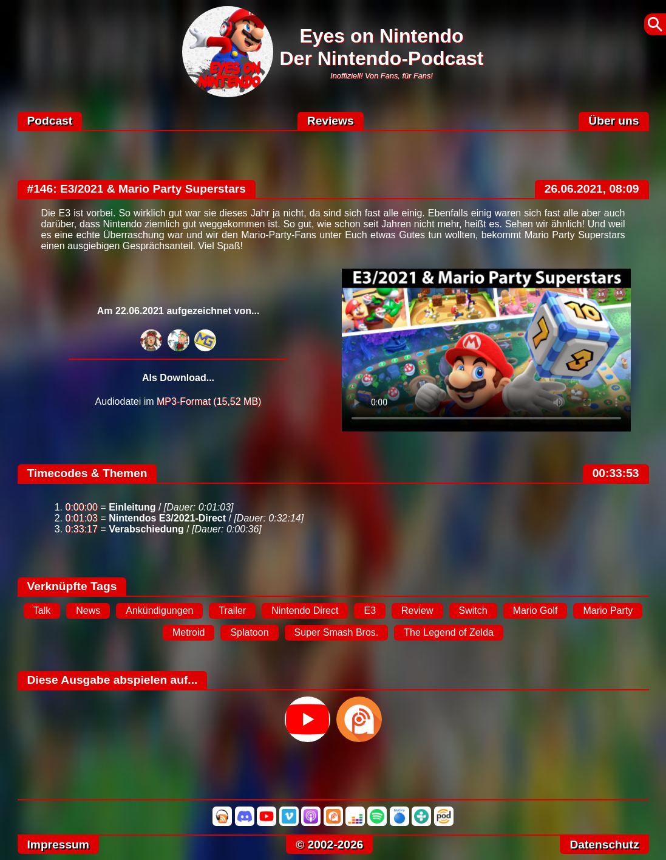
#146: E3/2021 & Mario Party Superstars (136, 188)
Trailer (232, 610)
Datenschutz (604, 844)
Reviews (330, 120)
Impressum (58, 844)
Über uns (613, 120)
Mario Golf (535, 610)
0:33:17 (82, 529)
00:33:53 (616, 473)
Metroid (188, 632)
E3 (370, 610)
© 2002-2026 (329, 844)
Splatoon (249, 632)
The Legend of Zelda (449, 632)
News (88, 610)
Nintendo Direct (304, 610)
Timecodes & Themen (87, 473)
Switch (473, 610)
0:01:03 (82, 518)
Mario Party (608, 610)
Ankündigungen (159, 610)
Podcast (50, 120)
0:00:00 (82, 507)
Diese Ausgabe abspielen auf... (112, 679)
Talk (41, 610)
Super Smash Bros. (336, 632)
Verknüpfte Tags (72, 586)
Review (417, 610)
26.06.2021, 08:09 (592, 188)
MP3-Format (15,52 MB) (209, 401)
